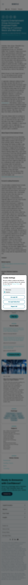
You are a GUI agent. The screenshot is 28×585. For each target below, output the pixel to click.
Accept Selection (14, 302)
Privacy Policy (16, 284)
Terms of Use (6, 285)
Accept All (14, 297)
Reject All (14, 306)
